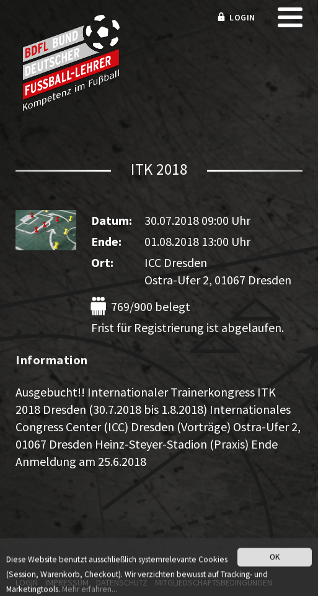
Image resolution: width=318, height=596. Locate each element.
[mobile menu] (290, 21)
